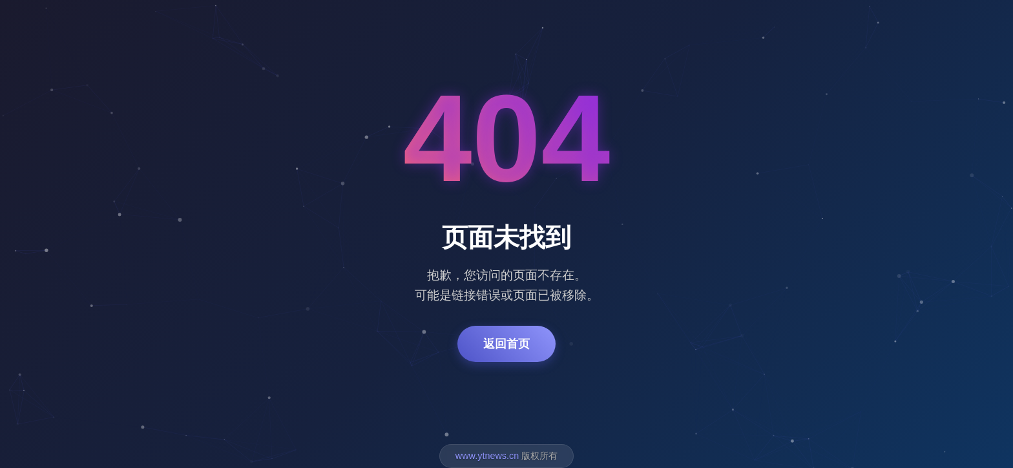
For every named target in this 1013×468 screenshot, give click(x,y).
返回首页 (506, 343)
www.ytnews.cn (487, 456)
